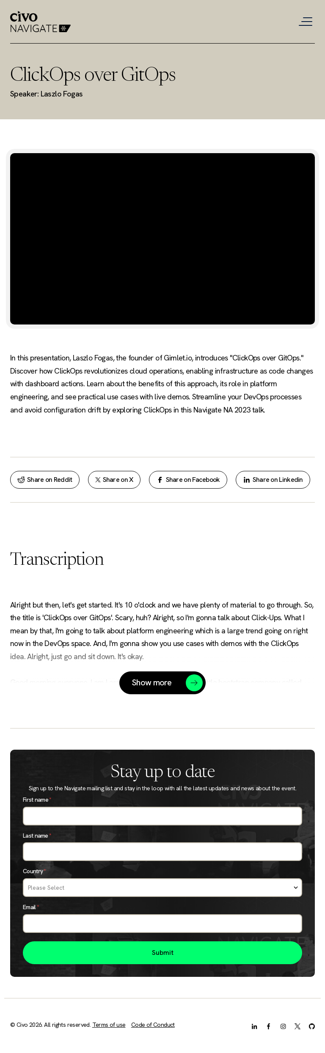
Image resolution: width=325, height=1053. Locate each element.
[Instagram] (283, 1026)
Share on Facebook (188, 479)
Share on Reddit (44, 479)
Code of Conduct (153, 1024)
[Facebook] (269, 1026)
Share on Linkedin (273, 479)
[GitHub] (312, 1026)
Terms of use (109, 1024)
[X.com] (297, 1026)
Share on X (114, 479)
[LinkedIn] (254, 1026)
